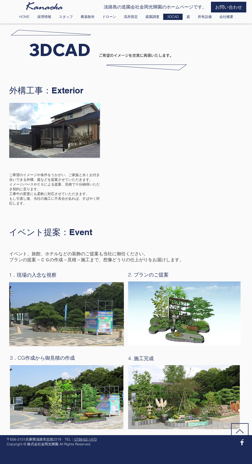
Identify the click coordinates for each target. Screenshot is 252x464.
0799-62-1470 (85, 439)
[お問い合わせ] (228, 7)
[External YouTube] (178, 143)
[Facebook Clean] (242, 442)
